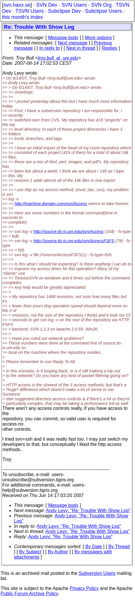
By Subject (30, 551)
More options (98, 37)
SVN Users (74, 5)
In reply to (49, 48)
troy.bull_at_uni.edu (58, 57)
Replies (109, 48)
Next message (72, 42)
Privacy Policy (84, 588)
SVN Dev (46, 5)
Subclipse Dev (64, 11)
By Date (93, 546)
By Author (58, 551)
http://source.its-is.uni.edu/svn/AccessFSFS (73, 240)
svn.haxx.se (17, 5)
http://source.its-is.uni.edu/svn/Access (68, 231)
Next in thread (80, 48)
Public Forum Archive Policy (29, 593)
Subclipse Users (103, 11)
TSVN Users (29, 11)
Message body (63, 37)
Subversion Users (97, 573)
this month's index (22, 17)
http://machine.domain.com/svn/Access (51, 203)
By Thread (119, 546)
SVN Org (101, 5)
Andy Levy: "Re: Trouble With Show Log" (88, 510)
